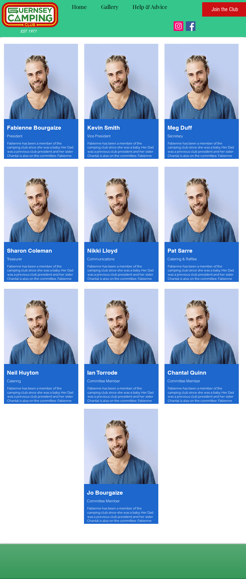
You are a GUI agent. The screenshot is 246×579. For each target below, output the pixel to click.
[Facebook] (190, 26)
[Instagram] (178, 26)
